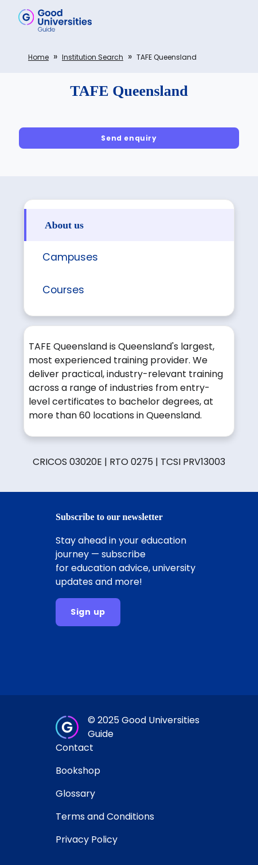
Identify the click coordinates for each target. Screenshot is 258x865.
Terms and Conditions (105, 816)
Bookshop (78, 770)
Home (38, 57)
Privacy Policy (87, 839)
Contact (74, 747)
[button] (233, 20)
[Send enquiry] (129, 138)
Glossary (75, 793)
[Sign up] (88, 612)
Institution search (92, 57)
